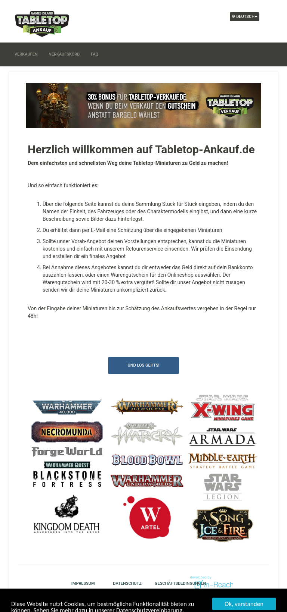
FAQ (94, 54)
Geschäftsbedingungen (167, 583)
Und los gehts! (143, 365)
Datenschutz (125, 583)
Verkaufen (26, 54)
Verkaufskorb (64, 54)
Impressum (83, 583)
